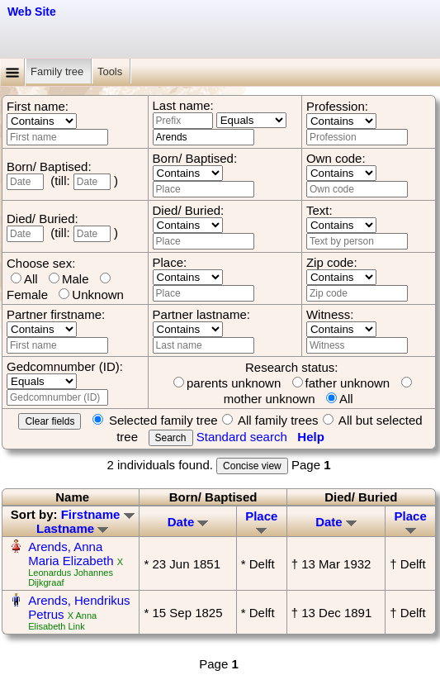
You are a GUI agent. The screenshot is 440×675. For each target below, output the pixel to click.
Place (261, 521)
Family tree (59, 71)
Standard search (241, 437)
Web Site (31, 11)
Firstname (98, 514)
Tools (111, 71)
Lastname (72, 528)
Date (188, 522)
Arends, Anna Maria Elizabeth (70, 554)
